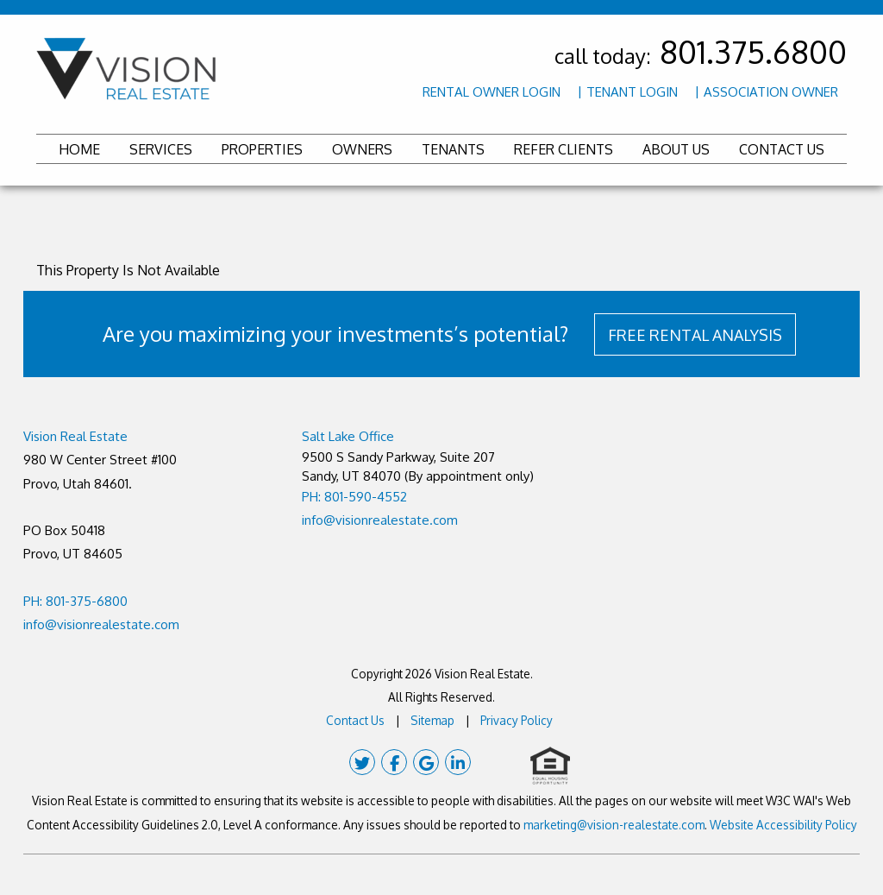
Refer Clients (563, 149)
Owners (362, 149)
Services (160, 149)
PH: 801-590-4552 (354, 496)
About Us (676, 149)
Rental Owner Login (491, 92)
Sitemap (432, 720)
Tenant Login (632, 92)
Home (79, 149)
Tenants (453, 149)
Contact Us (781, 149)
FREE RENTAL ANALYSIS (695, 334)
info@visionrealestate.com (101, 624)
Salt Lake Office (348, 436)
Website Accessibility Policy (783, 824)
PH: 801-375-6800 (75, 601)
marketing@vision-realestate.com (614, 824)
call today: (700, 55)
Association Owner (771, 92)
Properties (262, 149)
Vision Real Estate (75, 436)
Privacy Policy (516, 720)
